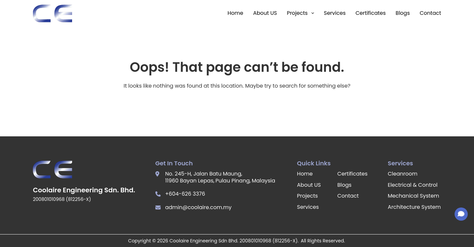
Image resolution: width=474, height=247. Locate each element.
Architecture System (414, 207)
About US (265, 13)
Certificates (371, 13)
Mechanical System (413, 196)
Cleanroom (402, 174)
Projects (300, 13)
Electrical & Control (412, 185)
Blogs (403, 13)
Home (235, 13)
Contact (430, 13)
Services (335, 13)
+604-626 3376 (185, 194)
